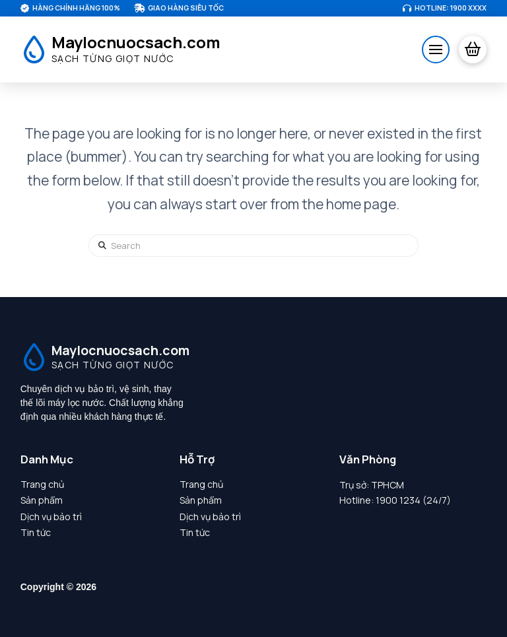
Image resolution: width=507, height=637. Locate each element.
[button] (436, 49)
